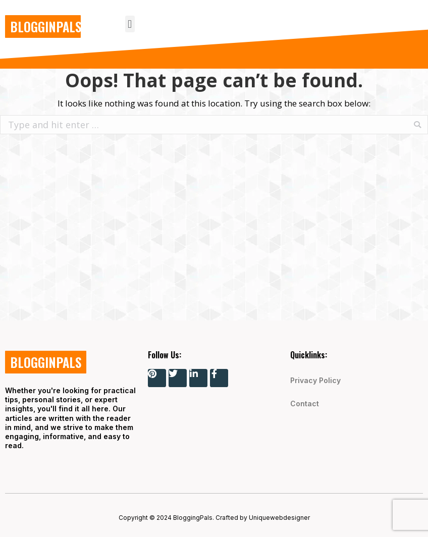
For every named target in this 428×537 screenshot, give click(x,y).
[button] (130, 24)
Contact (304, 403)
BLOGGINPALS (45, 26)
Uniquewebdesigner (279, 517)
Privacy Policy (315, 380)
